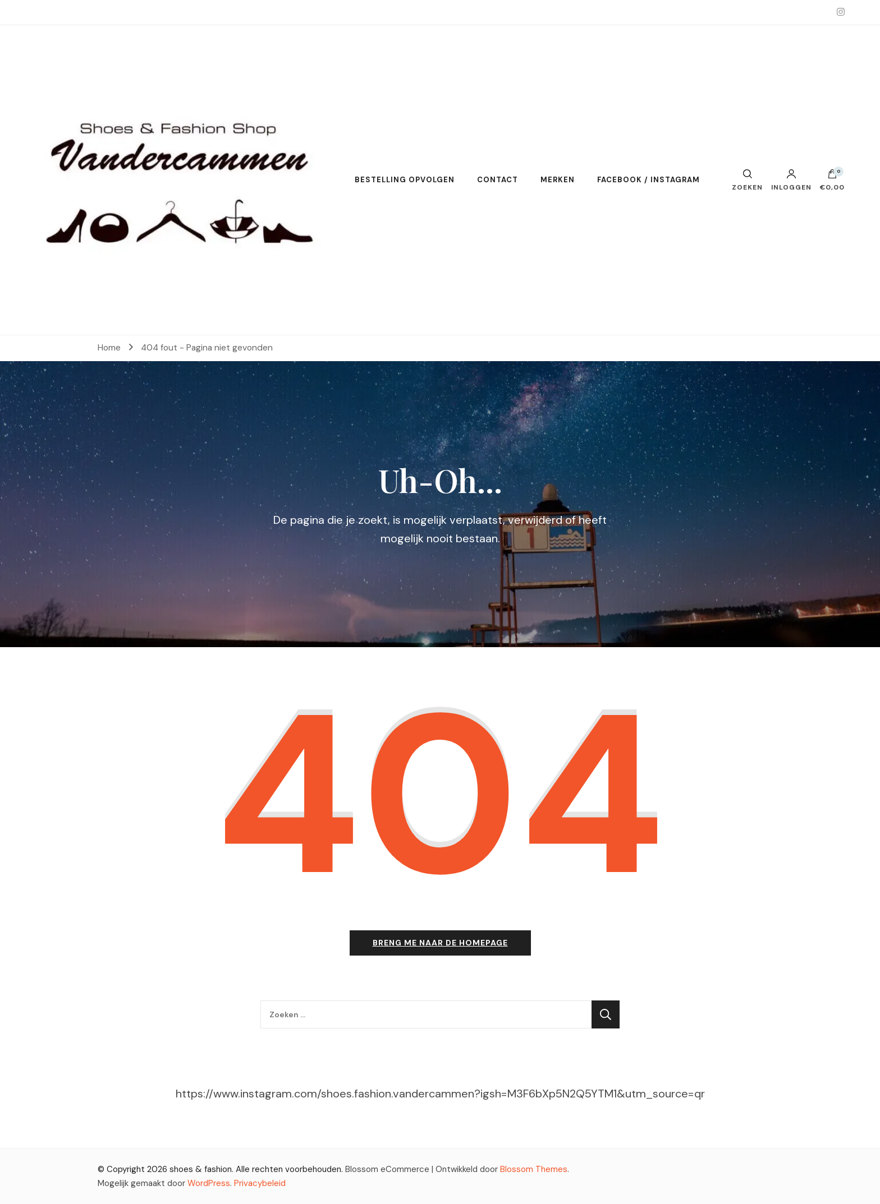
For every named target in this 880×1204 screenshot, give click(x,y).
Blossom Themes (533, 1169)
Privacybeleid (260, 1183)
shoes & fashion (200, 1169)
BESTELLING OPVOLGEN (405, 179)
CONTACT (497, 179)
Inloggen (791, 180)
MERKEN (557, 179)
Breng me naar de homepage (440, 943)
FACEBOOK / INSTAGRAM (648, 179)
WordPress (208, 1183)
